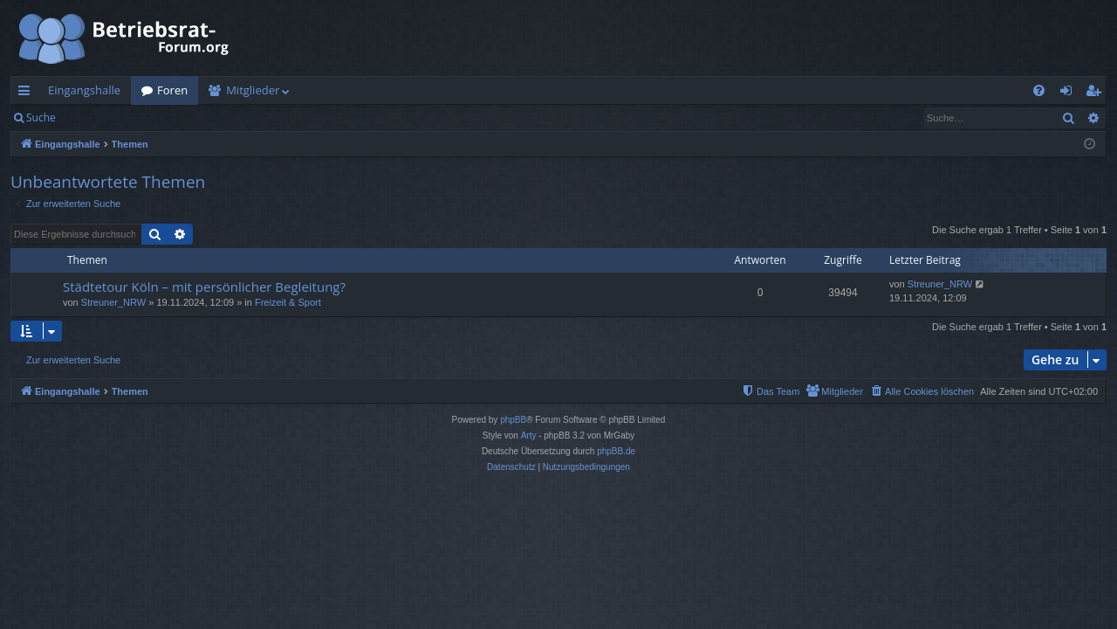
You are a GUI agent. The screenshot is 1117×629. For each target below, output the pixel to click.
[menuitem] (1038, 90)
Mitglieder (252, 90)
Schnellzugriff (27, 93)
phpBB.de (616, 451)
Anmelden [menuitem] (1070, 93)
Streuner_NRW (113, 302)
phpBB (513, 420)
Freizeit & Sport (288, 302)
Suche (41, 117)
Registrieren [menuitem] (1097, 93)
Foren (172, 90)
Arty (529, 435)
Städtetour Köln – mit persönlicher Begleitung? (204, 286)
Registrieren (185, 117)
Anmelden (106, 117)
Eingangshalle (84, 90)
